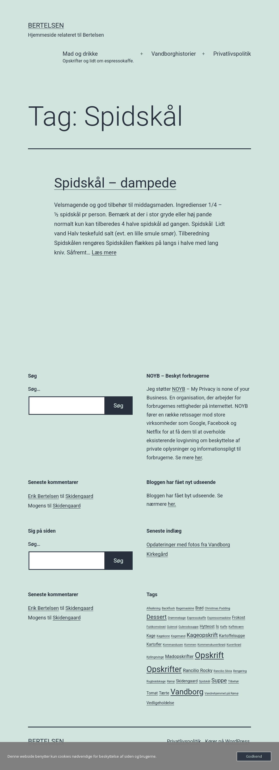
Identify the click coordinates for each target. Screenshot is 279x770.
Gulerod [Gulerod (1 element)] (172, 627)
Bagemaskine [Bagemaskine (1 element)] (185, 608)
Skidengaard (79, 496)
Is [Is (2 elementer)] (217, 626)
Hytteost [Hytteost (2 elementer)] (207, 626)
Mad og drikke (98, 57)
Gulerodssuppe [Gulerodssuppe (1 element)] (188, 627)
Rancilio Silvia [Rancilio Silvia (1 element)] (223, 671)
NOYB (178, 389)
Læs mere (104, 252)
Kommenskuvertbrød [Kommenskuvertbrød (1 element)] (211, 645)
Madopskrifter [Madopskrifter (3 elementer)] (179, 656)
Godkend (254, 756)
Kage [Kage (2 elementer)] (151, 635)
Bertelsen (46, 25)
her (198, 457)
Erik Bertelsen (43, 496)
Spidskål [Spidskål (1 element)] (204, 681)
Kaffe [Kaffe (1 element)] (223, 627)
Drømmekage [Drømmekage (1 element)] (177, 618)
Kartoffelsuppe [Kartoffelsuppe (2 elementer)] (232, 635)
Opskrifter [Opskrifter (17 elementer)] (164, 669)
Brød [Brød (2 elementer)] (199, 608)
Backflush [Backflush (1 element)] (168, 608)
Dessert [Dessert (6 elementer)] (157, 617)
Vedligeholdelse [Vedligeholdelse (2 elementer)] (160, 703)
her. (172, 504)
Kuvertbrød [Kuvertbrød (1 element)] (234, 645)
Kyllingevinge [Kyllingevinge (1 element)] (155, 657)
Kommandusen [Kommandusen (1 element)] (173, 645)
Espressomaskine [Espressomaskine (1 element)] (219, 618)
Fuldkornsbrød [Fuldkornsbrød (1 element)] (156, 627)
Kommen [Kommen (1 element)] (190, 645)
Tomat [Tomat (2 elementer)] (152, 693)
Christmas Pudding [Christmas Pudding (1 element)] (217, 608)
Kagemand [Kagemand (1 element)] (178, 636)
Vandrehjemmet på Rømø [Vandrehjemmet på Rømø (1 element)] (221, 693)
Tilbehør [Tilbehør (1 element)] (233, 681)
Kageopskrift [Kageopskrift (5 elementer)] (202, 635)
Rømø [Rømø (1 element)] (171, 681)
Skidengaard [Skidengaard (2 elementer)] (187, 681)
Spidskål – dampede (115, 183)
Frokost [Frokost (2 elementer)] (238, 617)
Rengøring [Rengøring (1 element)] (240, 671)
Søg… (34, 389)
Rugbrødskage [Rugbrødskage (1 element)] (156, 681)
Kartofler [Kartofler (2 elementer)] (154, 644)
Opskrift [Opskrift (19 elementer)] (209, 655)
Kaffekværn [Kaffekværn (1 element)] (236, 627)
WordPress (237, 741)
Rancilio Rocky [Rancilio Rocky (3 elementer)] (197, 670)
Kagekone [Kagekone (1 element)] (163, 636)
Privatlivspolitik (232, 53)
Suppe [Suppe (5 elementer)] (219, 680)
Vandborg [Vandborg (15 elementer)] (186, 691)
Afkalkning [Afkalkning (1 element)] (154, 608)
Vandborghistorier (173, 53)
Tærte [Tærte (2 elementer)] (164, 693)
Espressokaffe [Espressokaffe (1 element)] (196, 618)
